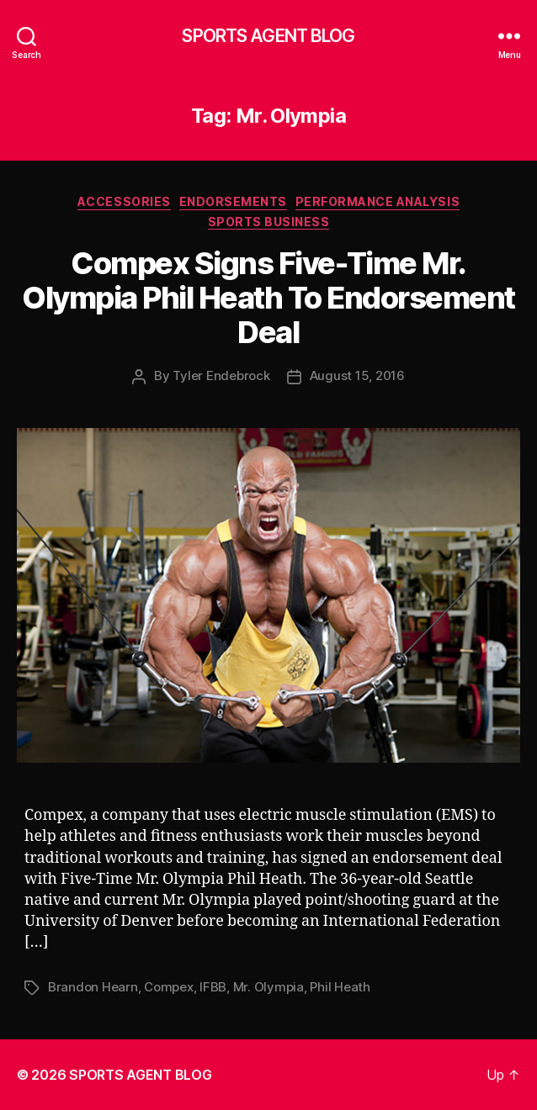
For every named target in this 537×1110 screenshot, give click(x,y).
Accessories (124, 201)
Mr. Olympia (268, 987)
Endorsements (233, 201)
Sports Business (269, 221)
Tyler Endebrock (221, 375)
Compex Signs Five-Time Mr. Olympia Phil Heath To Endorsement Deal (268, 298)
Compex (168, 987)
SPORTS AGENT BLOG (268, 36)
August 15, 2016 (357, 375)
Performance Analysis (377, 201)
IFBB (212, 987)
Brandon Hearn (93, 987)
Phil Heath (340, 987)
